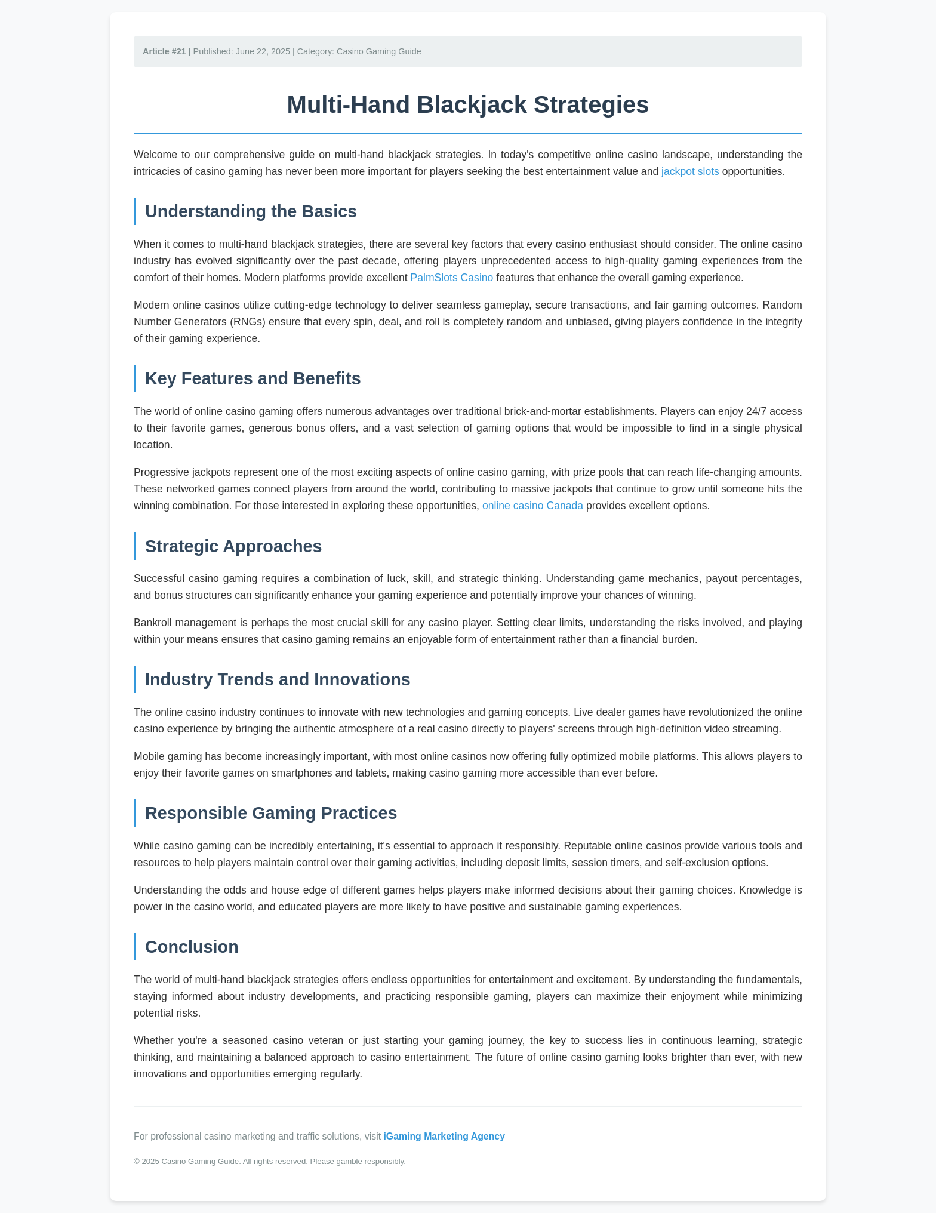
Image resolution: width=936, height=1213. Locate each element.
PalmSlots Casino (452, 278)
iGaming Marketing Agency (443, 1136)
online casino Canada (532, 506)
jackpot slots (690, 171)
